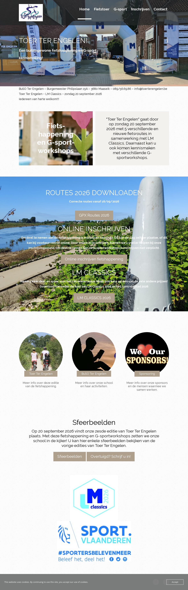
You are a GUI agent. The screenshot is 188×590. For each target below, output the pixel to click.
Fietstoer (102, 9)
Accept (175, 582)
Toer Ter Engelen (41, 373)
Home (84, 9)
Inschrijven (140, 9)
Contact (160, 9)
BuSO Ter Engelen (94, 373)
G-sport (120, 9)
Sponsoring (147, 373)
